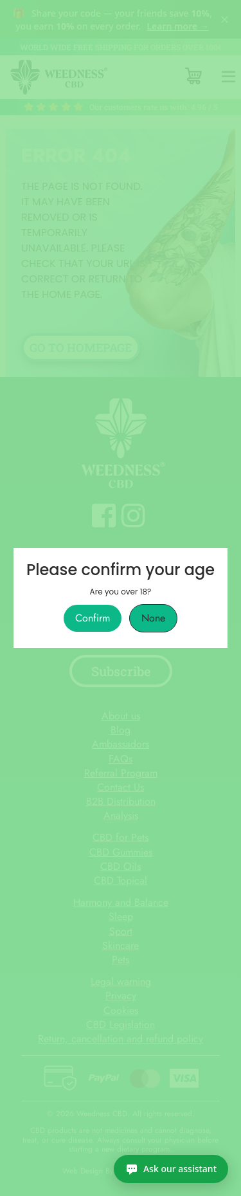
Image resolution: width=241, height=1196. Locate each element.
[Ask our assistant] (171, 1169)
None (153, 618)
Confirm (92, 618)
